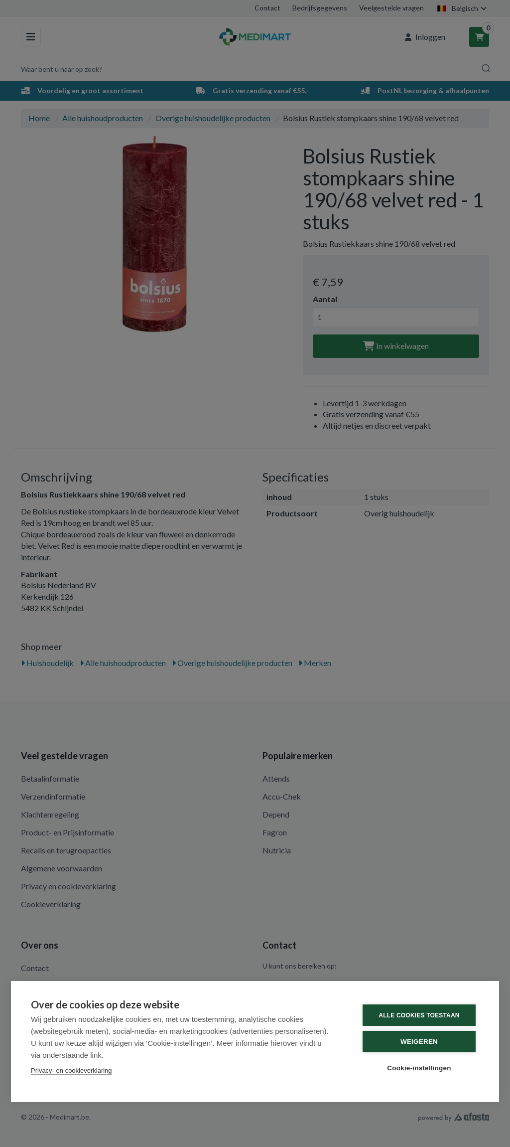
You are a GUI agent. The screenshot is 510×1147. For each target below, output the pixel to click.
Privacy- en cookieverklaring (71, 1070)
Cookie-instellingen (419, 1068)
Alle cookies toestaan (419, 1015)
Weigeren (419, 1041)
